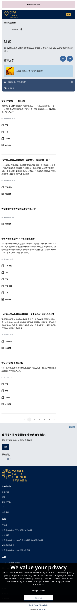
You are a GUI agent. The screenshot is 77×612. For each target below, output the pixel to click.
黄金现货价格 (10, 22)
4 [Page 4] (44, 419)
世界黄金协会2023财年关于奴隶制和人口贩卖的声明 (22, 540)
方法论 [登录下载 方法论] (7, 139)
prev (63, 59)
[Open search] (62, 14)
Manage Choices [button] (38, 591)
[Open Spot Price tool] (71, 29)
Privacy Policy (43, 605)
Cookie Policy (33, 605)
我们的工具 (6, 502)
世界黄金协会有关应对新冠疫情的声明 (17, 530)
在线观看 (8, 145)
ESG (3, 507)
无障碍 (4, 525)
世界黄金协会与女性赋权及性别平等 (16, 550)
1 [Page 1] (29, 419)
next (70, 59)
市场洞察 (5, 512)
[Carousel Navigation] (66, 59)
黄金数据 (5, 492)
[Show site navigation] (72, 15)
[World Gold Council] (11, 14)
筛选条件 (11, 88)
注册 (5, 447)
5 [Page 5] (49, 419)
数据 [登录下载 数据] (6, 391)
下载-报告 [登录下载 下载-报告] (8, 187)
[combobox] (38, 82)
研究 (4, 497)
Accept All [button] (38, 598)
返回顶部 (72, 427)
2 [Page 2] (34, 419)
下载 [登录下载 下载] (6, 125)
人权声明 (5, 535)
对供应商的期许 (8, 545)
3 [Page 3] (39, 419)
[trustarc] (43, 609)
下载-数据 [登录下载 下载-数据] (8, 286)
